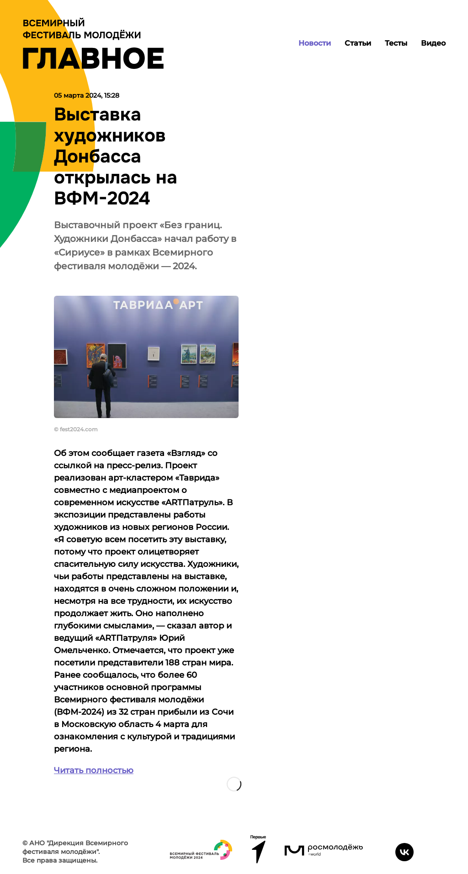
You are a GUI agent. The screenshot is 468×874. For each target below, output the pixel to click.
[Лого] (93, 43)
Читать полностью (93, 770)
